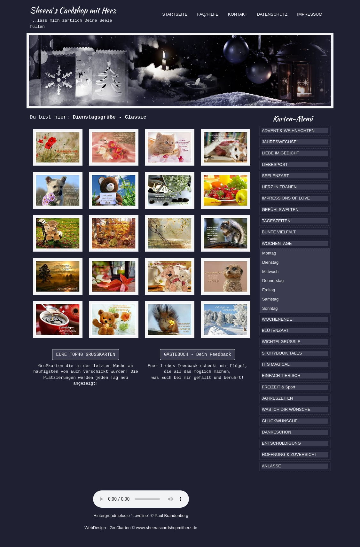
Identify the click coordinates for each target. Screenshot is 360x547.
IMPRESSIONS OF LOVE (286, 198)
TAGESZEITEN (276, 220)
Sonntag (270, 308)
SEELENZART (275, 175)
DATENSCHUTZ (272, 14)
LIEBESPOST (275, 164)
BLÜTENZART (275, 330)
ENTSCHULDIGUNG (281, 443)
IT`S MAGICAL (276, 364)
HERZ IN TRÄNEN (279, 186)
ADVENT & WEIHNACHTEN (288, 130)
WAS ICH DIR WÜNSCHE (286, 409)
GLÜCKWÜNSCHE (280, 420)
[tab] (295, 131)
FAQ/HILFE (207, 14)
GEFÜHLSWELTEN (280, 209)
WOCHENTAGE (277, 243)
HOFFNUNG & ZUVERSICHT (289, 454)
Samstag (270, 299)
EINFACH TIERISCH (281, 375)
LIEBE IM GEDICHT (280, 153)
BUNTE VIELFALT (279, 232)
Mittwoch (270, 271)
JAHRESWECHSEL (280, 141)
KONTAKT (237, 14)
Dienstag (270, 262)
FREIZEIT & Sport (278, 387)
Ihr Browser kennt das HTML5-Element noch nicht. (141, 499)
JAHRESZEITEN (277, 398)
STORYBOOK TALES (282, 353)
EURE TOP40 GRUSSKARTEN (85, 354)
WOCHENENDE (277, 319)
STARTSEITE (177, 14)
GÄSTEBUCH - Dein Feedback (197, 354)
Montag (269, 253)
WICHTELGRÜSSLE (281, 341)
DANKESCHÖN (276, 432)
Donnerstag (273, 280)
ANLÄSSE (271, 466)
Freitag (268, 289)
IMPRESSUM (309, 14)
